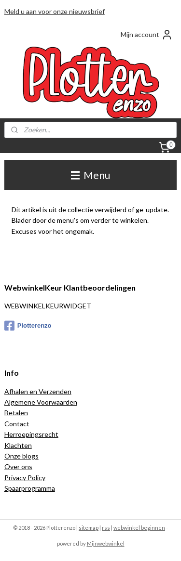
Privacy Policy (24, 477)
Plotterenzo (28, 326)
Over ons (18, 466)
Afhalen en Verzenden (37, 391)
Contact (16, 424)
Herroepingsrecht (31, 434)
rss (106, 527)
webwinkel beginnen (139, 527)
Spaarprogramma (29, 488)
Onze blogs (21, 456)
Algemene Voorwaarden (40, 402)
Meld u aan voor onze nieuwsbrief (54, 11)
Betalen (16, 412)
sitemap (88, 527)
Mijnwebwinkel (106, 543)
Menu (90, 175)
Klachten (18, 445)
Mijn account (147, 34)
